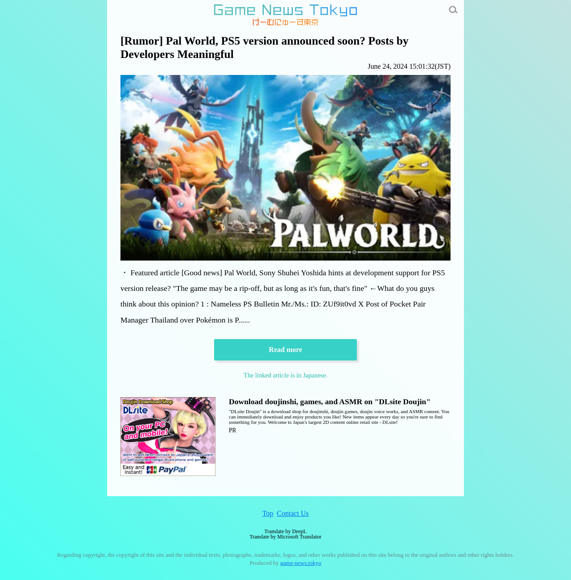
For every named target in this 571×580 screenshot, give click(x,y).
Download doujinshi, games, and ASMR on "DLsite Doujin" (329, 401)
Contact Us (293, 513)
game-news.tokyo (300, 562)
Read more (285, 349)
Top (267, 513)
